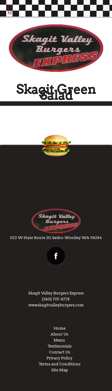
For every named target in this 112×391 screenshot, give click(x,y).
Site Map (59, 370)
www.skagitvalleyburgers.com (56, 305)
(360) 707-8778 (56, 299)
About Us (59, 334)
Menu (59, 340)
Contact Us (59, 352)
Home (60, 328)
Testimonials (59, 346)
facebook (56, 256)
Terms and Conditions (59, 364)
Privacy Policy (59, 358)
